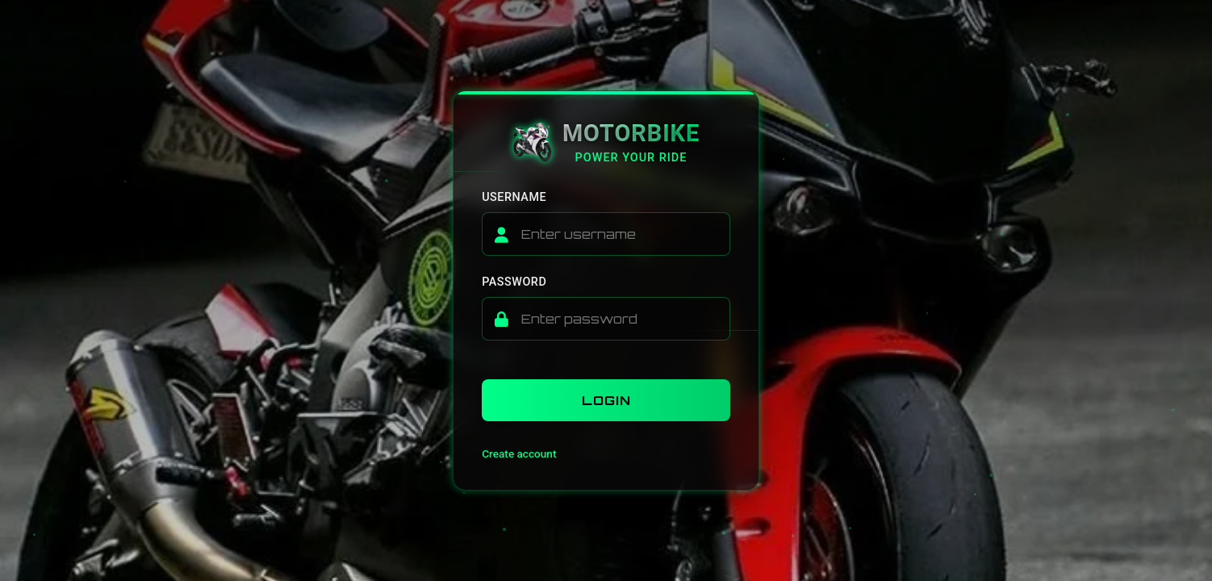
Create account (519, 453)
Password (514, 282)
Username (514, 197)
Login (606, 400)
